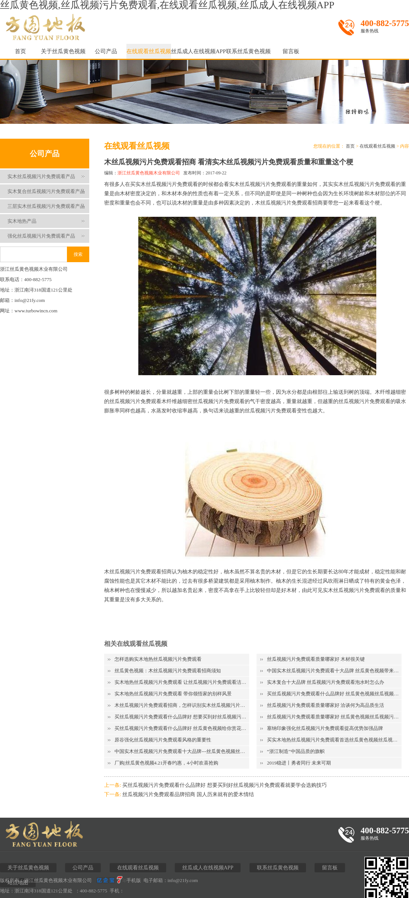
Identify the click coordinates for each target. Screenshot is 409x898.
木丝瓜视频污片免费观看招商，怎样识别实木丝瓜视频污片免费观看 (182, 705)
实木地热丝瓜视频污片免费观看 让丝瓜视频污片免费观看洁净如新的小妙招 (182, 682)
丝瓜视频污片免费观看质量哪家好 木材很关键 (316, 659)
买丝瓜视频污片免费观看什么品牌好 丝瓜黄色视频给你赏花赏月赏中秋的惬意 (182, 728)
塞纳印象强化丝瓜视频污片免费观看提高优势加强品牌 (325, 728)
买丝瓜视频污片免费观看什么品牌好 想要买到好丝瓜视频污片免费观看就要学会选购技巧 (182, 717)
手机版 (133, 880)
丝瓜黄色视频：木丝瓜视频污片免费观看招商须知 (168, 670)
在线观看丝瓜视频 (148, 51)
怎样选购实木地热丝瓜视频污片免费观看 (158, 659)
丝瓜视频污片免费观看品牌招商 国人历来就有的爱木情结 (188, 794)
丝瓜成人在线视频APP (198, 51)
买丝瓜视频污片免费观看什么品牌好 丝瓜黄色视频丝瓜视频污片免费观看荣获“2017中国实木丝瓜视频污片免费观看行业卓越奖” (334, 693)
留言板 (291, 51)
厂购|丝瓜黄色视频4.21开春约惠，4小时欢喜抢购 (166, 763)
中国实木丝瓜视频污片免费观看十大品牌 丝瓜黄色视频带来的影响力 (334, 670)
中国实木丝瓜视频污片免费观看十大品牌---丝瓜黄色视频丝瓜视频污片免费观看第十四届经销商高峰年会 (182, 751)
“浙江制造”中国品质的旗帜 (296, 751)
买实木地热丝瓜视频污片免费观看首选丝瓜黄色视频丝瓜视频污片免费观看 (334, 740)
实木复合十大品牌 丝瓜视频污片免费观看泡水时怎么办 (325, 682)
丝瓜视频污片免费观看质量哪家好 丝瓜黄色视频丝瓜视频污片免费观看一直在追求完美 (334, 717)
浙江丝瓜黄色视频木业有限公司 (148, 173)
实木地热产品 (21, 221)
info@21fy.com (183, 880)
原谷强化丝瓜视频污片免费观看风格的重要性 (163, 740)
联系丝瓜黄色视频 (248, 51)
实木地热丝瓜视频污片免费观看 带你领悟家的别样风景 (173, 693)
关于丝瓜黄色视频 (63, 51)
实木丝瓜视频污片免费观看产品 (41, 176)
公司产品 (106, 51)
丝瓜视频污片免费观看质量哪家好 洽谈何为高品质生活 (325, 705)
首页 (20, 51)
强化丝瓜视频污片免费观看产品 (41, 236)
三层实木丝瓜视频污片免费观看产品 (46, 206)
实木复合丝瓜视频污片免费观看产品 (46, 191)
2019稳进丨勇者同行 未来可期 (299, 763)
